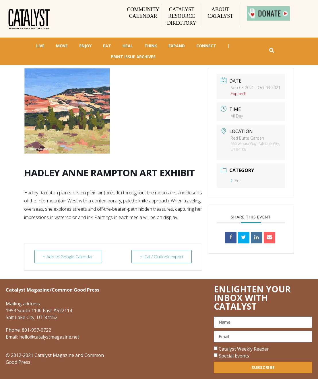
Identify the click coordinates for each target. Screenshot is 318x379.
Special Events (234, 356)
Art (235, 180)
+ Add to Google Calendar (68, 256)
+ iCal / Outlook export (161, 256)
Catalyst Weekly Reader (244, 349)
